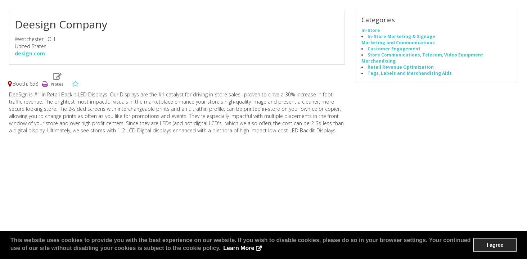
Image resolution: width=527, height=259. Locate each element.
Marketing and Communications (398, 42)
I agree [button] (495, 245)
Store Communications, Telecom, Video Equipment (425, 55)
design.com (30, 53)
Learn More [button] (238, 248)
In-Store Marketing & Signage (401, 36)
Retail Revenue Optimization (401, 67)
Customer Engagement (394, 48)
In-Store (370, 30)
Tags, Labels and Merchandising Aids (410, 73)
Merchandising (378, 61)
